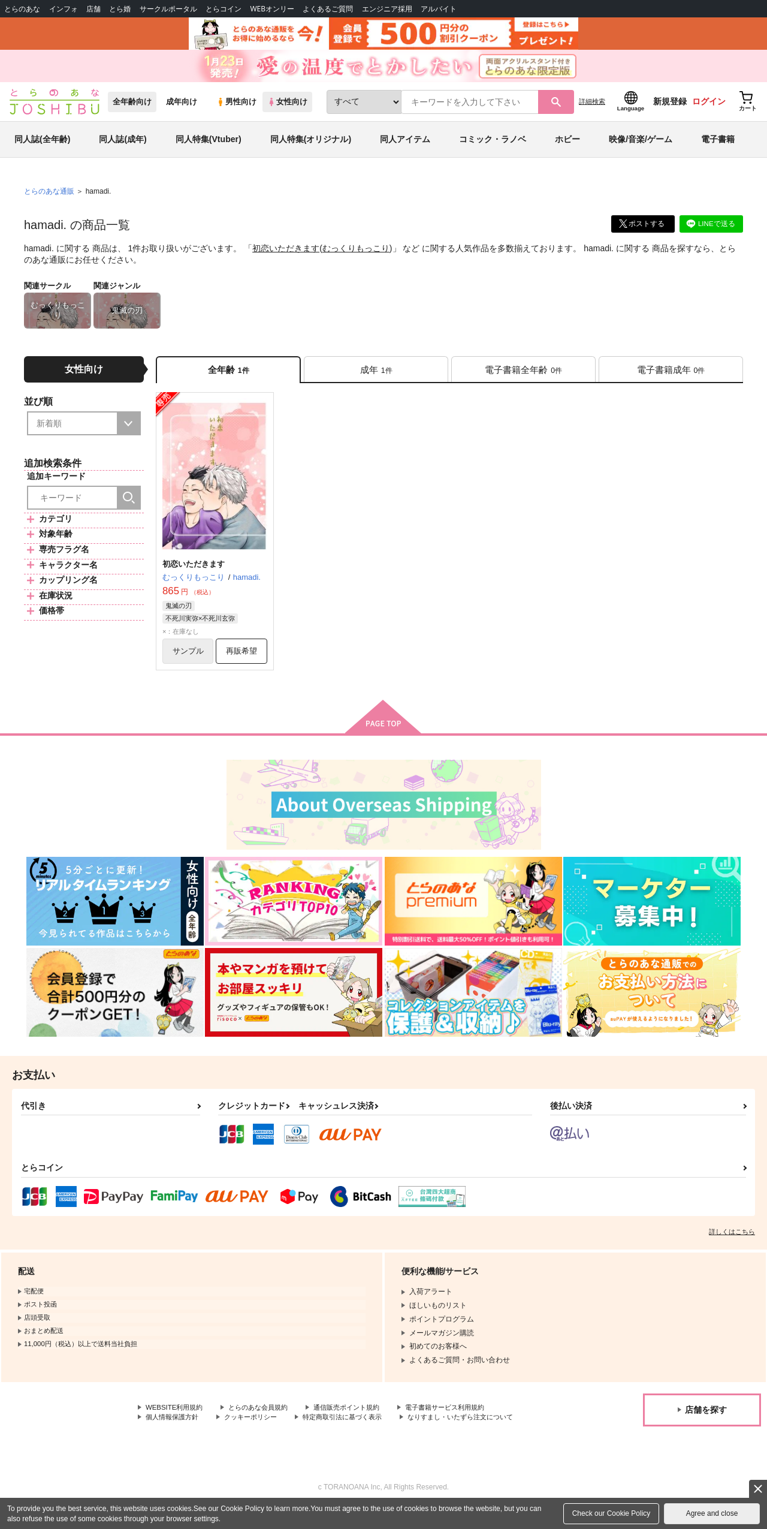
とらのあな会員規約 (264, 1417)
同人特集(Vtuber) (208, 146)
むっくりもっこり (355, 255)
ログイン (709, 108)
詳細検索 (592, 108)
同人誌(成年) (122, 146)
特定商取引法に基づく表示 (355, 1427)
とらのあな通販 (49, 198)
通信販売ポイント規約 (359, 1417)
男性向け (236, 108)
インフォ (63, 9)
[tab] (376, 377)
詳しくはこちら (732, 1241)
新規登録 (670, 108)
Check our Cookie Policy (611, 1513)
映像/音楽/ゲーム (640, 146)
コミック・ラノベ (492, 146)
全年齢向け (132, 108)
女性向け (287, 108)
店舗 (93, 9)
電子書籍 (718, 146)
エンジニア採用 (387, 9)
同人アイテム (405, 146)
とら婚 (120, 9)
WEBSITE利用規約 (176, 1417)
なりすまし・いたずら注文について (203, 1438)
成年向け (181, 108)
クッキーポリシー (257, 1427)
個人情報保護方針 (174, 1427)
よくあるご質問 (328, 9)
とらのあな (22, 9)
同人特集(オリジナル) (310, 146)
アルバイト (439, 9)
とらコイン (223, 9)
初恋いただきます (285, 255)
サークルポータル (168, 9)
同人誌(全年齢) (42, 146)
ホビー (567, 146)
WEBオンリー (272, 9)
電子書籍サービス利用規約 (464, 1417)
